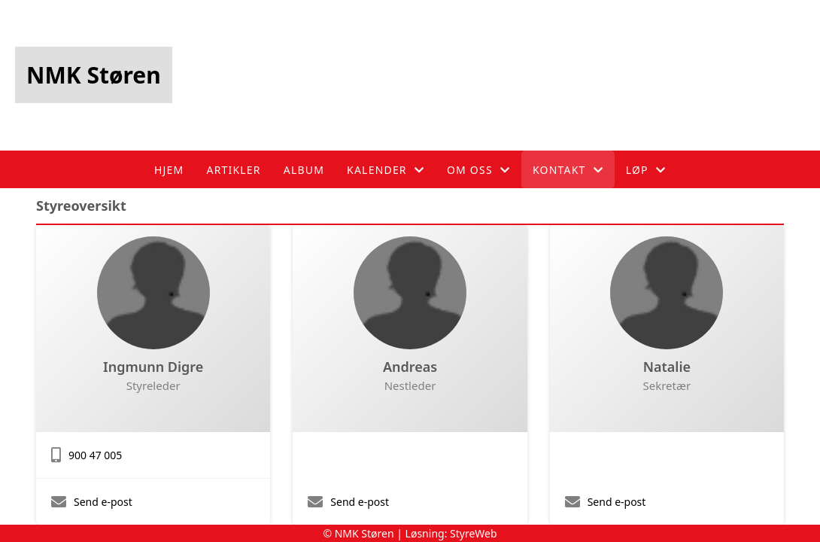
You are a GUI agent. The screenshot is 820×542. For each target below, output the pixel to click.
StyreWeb (473, 533)
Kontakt (568, 170)
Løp (646, 170)
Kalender (385, 170)
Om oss (478, 170)
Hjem (169, 170)
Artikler (233, 170)
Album (304, 170)
